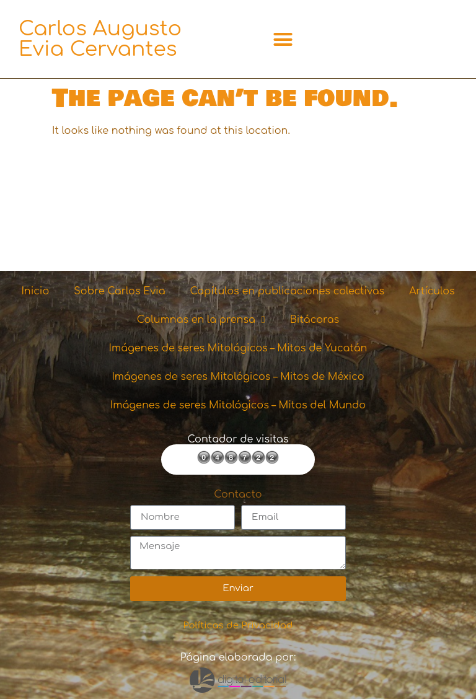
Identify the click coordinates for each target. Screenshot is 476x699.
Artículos (431, 291)
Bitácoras (315, 319)
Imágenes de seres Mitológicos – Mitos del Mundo (238, 405)
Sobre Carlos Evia (119, 291)
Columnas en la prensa (201, 320)
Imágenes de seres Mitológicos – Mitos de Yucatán (238, 348)
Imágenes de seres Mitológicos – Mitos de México (238, 376)
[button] (283, 39)
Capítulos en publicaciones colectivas (287, 291)
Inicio (35, 291)
